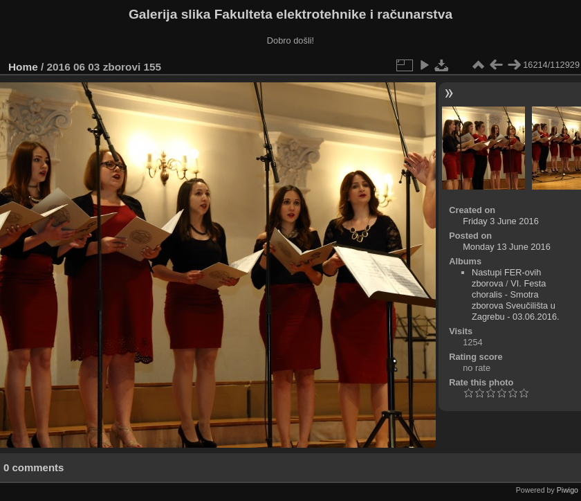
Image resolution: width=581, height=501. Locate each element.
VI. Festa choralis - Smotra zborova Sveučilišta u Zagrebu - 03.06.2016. (516, 300)
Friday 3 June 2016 (501, 221)
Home (23, 67)
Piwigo (567, 490)
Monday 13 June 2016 (507, 247)
